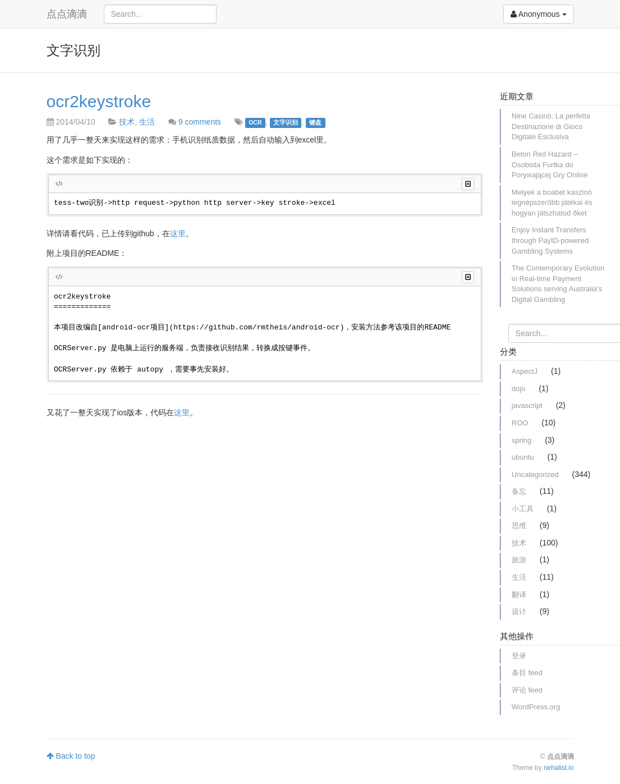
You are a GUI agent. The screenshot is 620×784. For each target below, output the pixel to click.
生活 (147, 121)
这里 (178, 233)
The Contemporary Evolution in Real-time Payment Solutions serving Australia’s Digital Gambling (558, 284)
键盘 (315, 122)
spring (521, 440)
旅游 (519, 560)
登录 (519, 656)
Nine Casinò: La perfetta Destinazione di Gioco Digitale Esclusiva (551, 126)
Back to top (71, 755)
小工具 (523, 509)
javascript (527, 405)
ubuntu (523, 457)
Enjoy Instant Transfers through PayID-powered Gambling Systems (550, 240)
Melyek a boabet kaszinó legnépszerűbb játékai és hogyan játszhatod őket (552, 202)
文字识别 (285, 122)
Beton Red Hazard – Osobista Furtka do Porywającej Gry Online (550, 164)
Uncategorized (535, 474)
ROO (520, 423)
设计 (519, 611)
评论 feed (527, 690)
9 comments (199, 121)
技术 (127, 121)
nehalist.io (559, 768)
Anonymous (539, 14)
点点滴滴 (67, 14)
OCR (255, 122)
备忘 (519, 491)
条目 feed (527, 672)
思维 (519, 525)
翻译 (519, 594)
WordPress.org (536, 707)
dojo (519, 388)
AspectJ (525, 371)
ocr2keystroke (99, 101)
